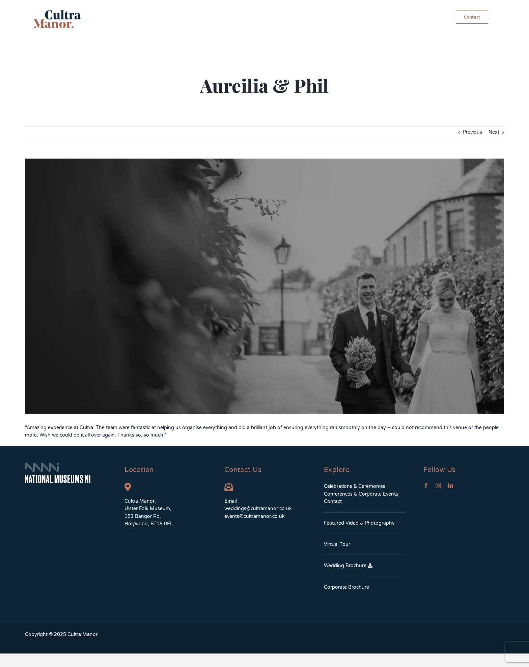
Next (494, 132)
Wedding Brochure (348, 565)
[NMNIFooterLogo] (57, 465)
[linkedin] (450, 485)
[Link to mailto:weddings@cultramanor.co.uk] (228, 487)
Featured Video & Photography (359, 523)
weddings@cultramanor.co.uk (258, 508)
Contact (333, 501)
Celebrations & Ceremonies (354, 486)
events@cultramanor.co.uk (254, 516)
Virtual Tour (337, 544)
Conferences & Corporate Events (361, 494)
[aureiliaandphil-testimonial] (264, 286)
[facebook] (426, 485)
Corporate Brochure (346, 587)
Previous (472, 132)
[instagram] (438, 485)
